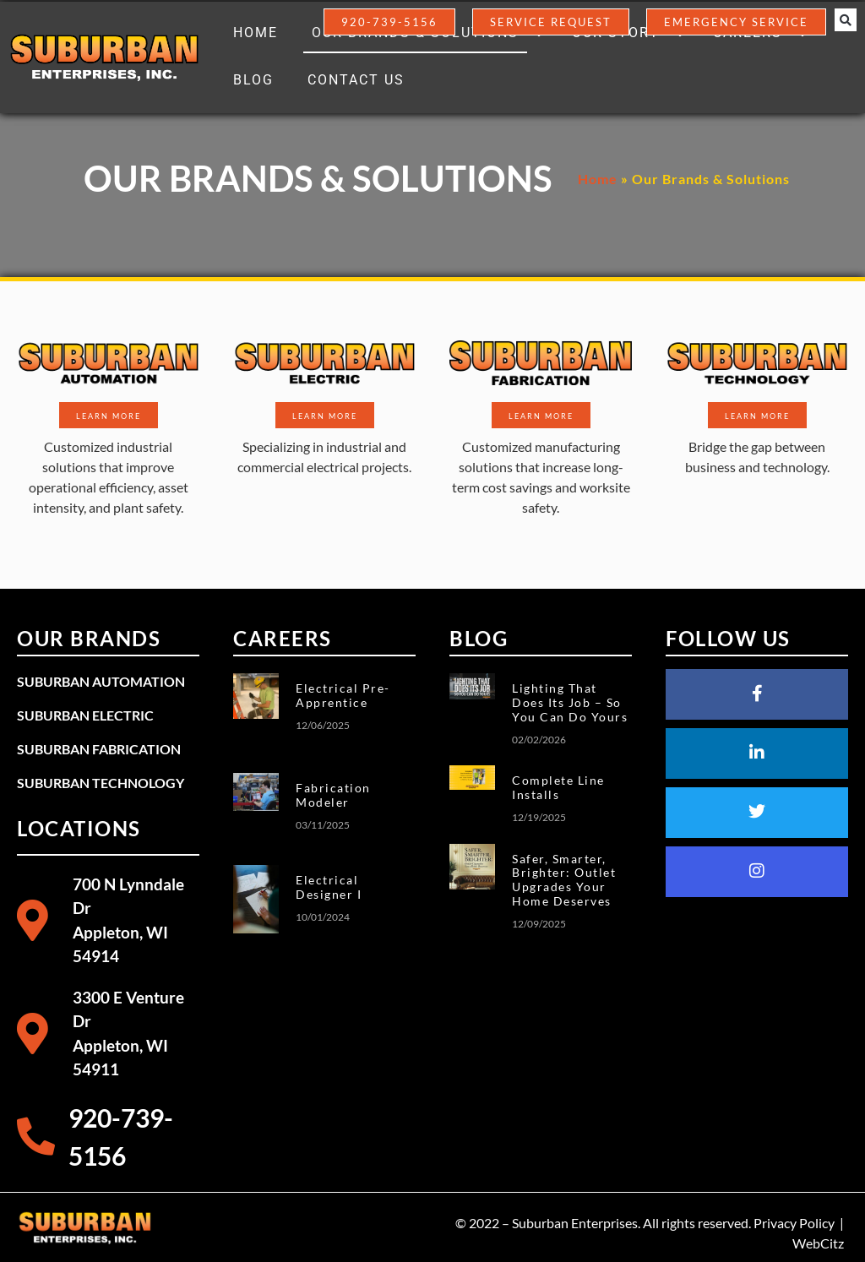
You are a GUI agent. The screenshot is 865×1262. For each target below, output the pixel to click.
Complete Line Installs (558, 787)
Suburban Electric (85, 715)
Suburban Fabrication (99, 749)
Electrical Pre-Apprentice (343, 695)
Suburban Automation (101, 681)
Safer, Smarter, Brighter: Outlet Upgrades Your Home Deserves (564, 879)
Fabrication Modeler (333, 795)
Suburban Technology (100, 783)
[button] (846, 20)
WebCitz (818, 1243)
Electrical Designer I (329, 887)
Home (597, 179)
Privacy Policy (794, 1223)
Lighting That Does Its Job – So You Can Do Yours (570, 702)
